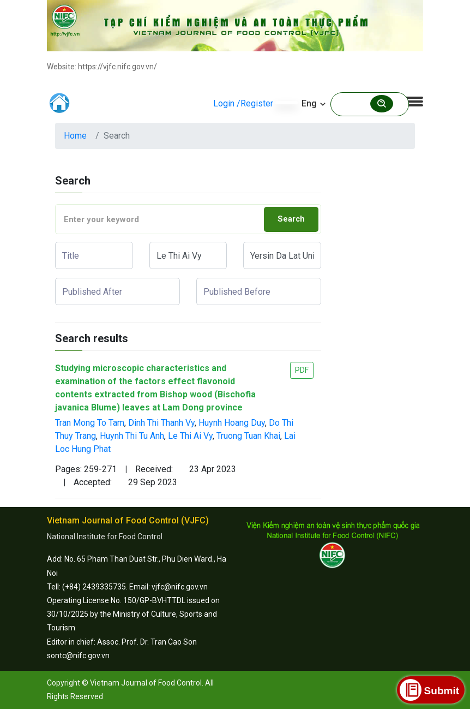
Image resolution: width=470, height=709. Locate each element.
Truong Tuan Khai (248, 436)
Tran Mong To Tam (89, 423)
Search (291, 219)
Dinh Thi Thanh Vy (161, 423)
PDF (302, 370)
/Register (255, 103)
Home (75, 135)
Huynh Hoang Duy (231, 423)
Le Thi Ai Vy (190, 436)
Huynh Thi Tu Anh (132, 436)
